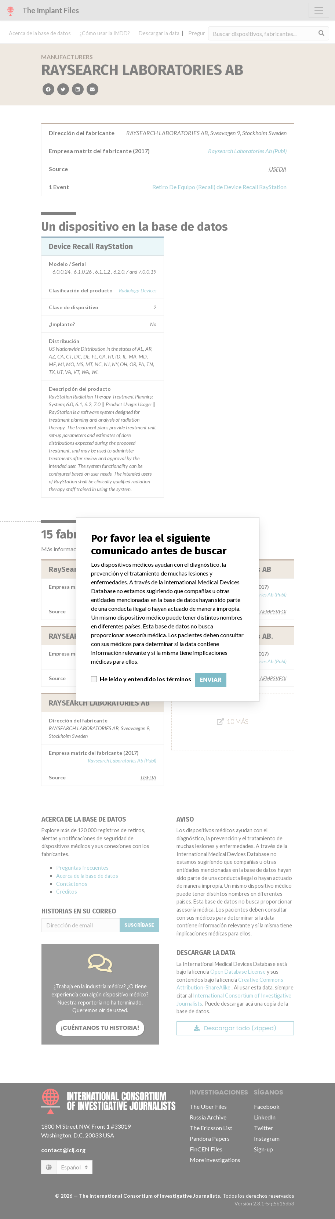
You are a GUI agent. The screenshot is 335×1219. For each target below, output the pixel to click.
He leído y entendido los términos (145, 678)
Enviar (211, 679)
